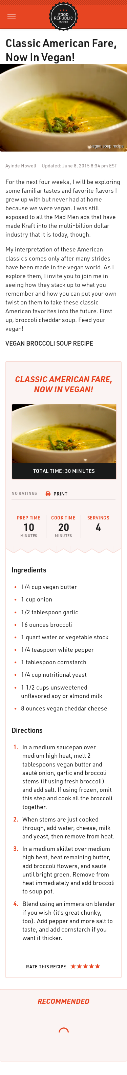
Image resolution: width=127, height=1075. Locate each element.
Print (56, 493)
